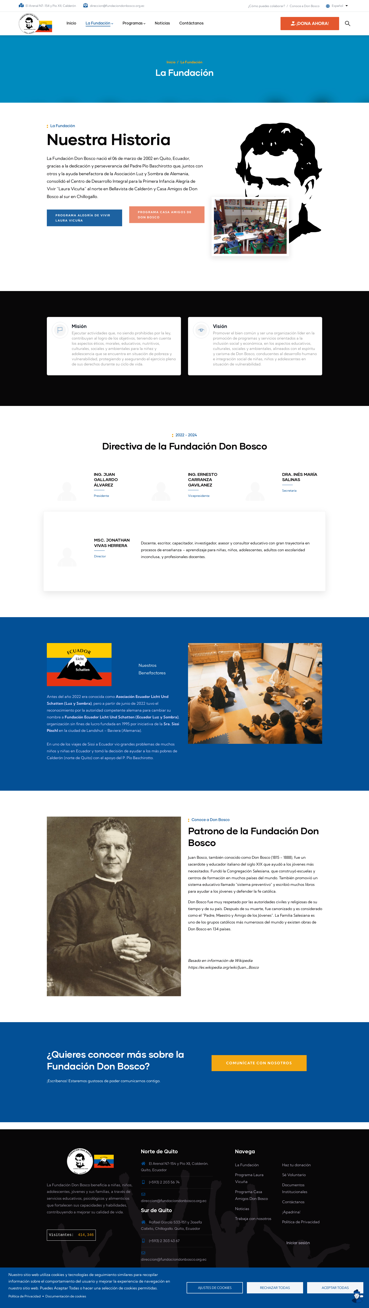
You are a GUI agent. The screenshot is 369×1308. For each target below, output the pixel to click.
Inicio (171, 62)
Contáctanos (293, 1201)
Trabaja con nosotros (253, 1218)
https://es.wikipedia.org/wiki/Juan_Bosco (223, 967)
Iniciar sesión (298, 1243)
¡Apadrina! (291, 1212)
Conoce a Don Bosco (305, 6)
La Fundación (247, 1164)
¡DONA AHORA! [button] (310, 23)
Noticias (242, 1208)
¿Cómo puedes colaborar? (266, 6)
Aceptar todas (335, 1288)
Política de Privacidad (24, 1296)
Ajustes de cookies (215, 1288)
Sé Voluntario (294, 1174)
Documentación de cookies (65, 1296)
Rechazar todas (275, 1288)
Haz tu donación (296, 1164)
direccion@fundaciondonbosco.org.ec (117, 6)
